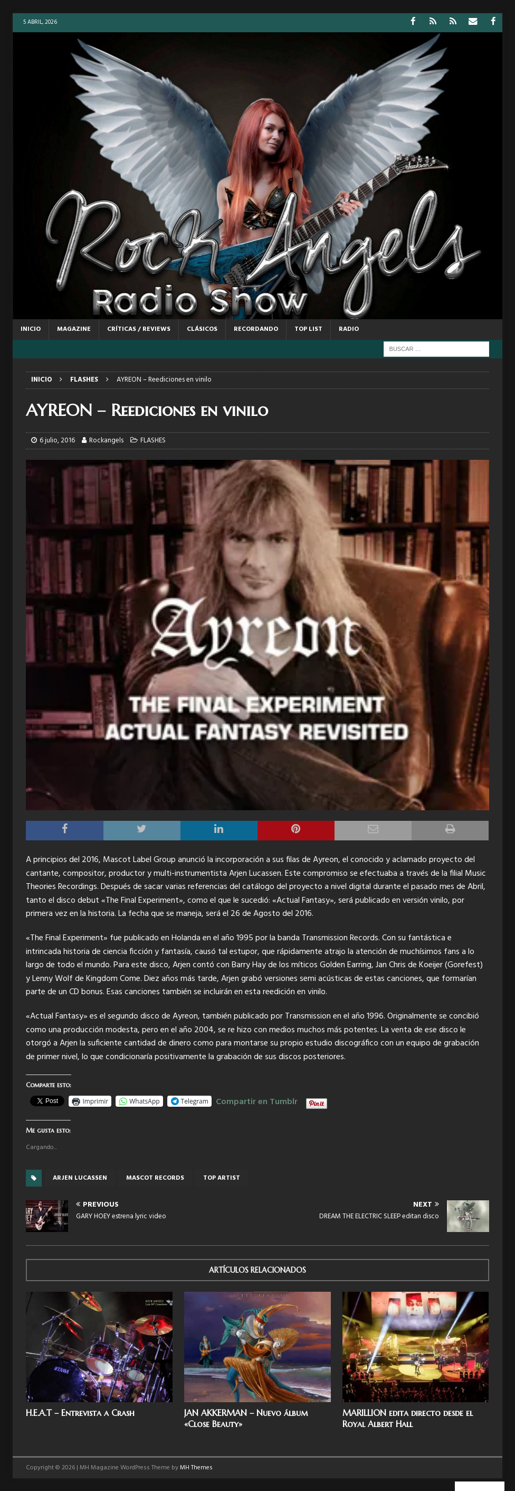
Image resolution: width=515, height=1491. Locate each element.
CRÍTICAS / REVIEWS (138, 328)
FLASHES (153, 440)
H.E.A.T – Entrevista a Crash (80, 1412)
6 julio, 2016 (57, 440)
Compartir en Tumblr (257, 1100)
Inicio (31, 328)
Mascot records (155, 1177)
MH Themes (196, 1467)
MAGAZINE (74, 328)
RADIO (349, 328)
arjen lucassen (80, 1177)
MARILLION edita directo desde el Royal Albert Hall (407, 1418)
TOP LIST (308, 328)
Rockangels (106, 440)
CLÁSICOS (202, 328)
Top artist (221, 1177)
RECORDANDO (256, 328)
